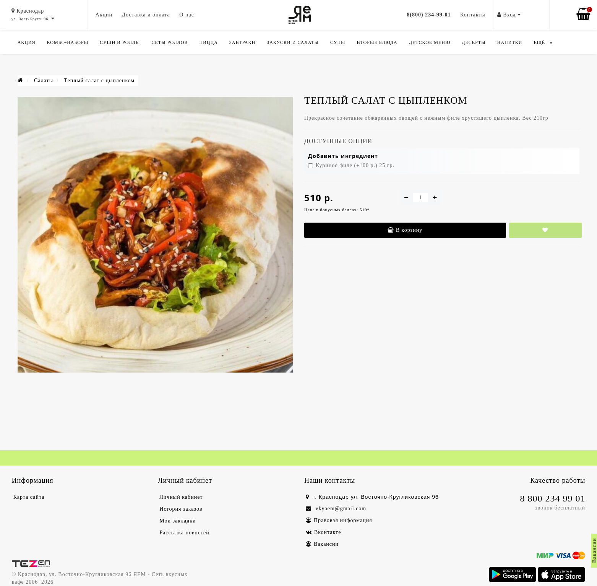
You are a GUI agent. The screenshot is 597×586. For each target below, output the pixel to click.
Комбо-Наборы (67, 42)
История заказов (180, 509)
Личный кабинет (181, 497)
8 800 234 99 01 (552, 498)
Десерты (473, 42)
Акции (104, 15)
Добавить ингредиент (343, 156)
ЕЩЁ (539, 42)
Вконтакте (323, 532)
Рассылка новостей (184, 533)
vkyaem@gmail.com (336, 508)
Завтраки (242, 42)
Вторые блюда (377, 42)
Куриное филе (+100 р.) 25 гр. (351, 165)
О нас (186, 15)
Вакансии (322, 544)
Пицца (209, 42)
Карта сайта (29, 497)
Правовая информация (339, 520)
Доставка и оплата (146, 15)
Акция (27, 42)
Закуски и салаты (293, 42)
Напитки (509, 42)
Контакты (472, 15)
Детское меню (430, 42)
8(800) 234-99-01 (429, 15)
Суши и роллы (120, 42)
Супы (337, 42)
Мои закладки (177, 521)
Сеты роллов (170, 42)
